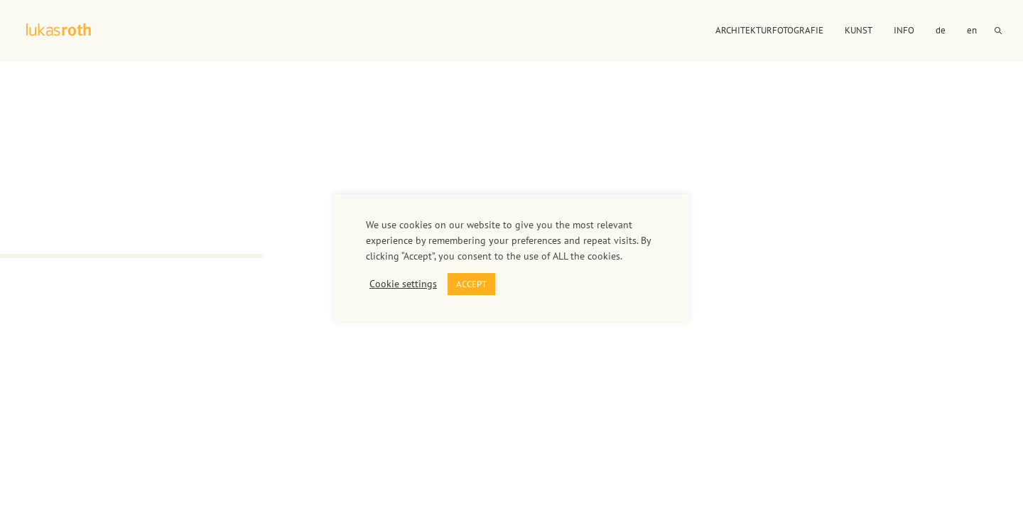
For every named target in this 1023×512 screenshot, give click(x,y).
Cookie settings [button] (403, 283)
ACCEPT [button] (471, 284)
